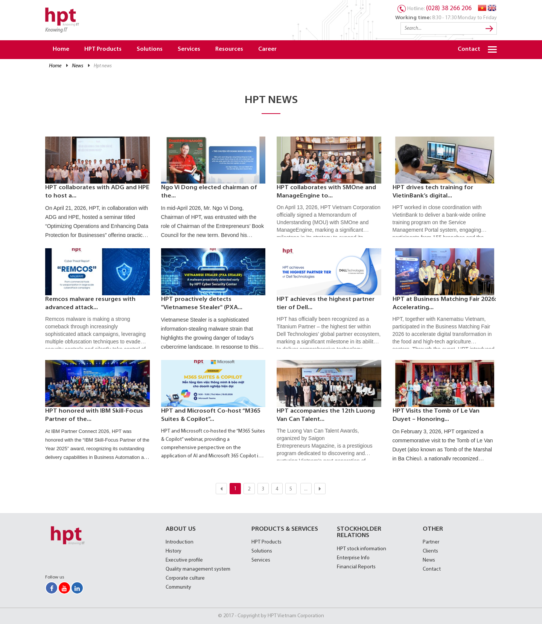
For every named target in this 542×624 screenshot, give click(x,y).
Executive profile (184, 560)
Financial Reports (356, 567)
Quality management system (198, 569)
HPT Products (103, 49)
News (77, 66)
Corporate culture (185, 578)
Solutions (150, 49)
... (306, 489)
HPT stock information (361, 549)
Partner (431, 542)
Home (61, 49)
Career (267, 49)
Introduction (179, 542)
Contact (469, 49)
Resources (229, 49)
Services (189, 49)
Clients (430, 551)
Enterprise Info (353, 558)
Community (178, 587)
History (173, 551)
